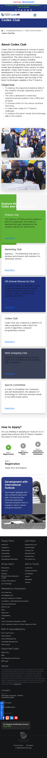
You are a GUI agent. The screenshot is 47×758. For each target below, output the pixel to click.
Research (4, 570)
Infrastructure (29, 556)
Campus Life (29, 550)
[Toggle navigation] (44, 13)
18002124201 (28, 2)
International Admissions (9, 559)
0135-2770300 (6, 702)
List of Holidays (6, 583)
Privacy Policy (18, 745)
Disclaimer (29, 745)
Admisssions (5, 550)
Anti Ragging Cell (7, 595)
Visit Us (27, 576)
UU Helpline (29, 573)
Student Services (31, 544)
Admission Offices (31, 570)
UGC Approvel (6, 592)
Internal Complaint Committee (11, 598)
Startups (4, 573)
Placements (5, 568)
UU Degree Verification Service (16, 725)
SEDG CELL (5, 652)
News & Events (30, 553)
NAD (3, 618)
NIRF (2, 655)
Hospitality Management (9, 641)
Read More (10, 238)
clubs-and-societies (33, 31)
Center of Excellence (8, 581)
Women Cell (5, 607)
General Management (8, 638)
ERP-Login (4, 661)
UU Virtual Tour (30, 559)
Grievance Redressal (8, 604)
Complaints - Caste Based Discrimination (15, 601)
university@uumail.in (8, 706)
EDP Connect (5, 644)
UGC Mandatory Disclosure (10, 658)
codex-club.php (8, 33)
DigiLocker (5, 612)
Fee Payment (5, 556)
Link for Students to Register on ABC (13, 621)
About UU (4, 544)
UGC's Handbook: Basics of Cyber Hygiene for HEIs (18, 624)
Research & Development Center (10, 577)
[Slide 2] (23, 449)
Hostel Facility (29, 547)
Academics (5, 547)
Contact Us (28, 568)
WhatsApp (28, 579)
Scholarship (5, 553)
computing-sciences (14, 31)
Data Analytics (6, 636)
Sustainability (5, 615)
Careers (27, 582)
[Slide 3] (38, 448)
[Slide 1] (8, 450)
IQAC (3, 609)
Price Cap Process (7, 633)
